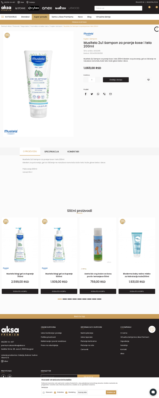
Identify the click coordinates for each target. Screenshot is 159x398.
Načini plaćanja (87, 333)
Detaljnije (44, 387)
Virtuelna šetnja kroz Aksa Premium (134, 337)
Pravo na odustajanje (49, 345)
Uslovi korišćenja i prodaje (51, 333)
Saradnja (124, 345)
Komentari (73, 151)
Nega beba (25, 26)
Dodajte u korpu (20, 291)
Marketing (72, 392)
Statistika (60, 392)
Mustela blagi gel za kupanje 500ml (59, 275)
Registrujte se (152, 2)
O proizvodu (30, 151)
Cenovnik (84, 349)
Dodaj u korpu (116, 79)
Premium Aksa (6, 26)
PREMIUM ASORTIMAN (79, 22)
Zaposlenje (124, 341)
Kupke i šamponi (56, 26)
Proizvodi (16, 26)
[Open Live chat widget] (153, 392)
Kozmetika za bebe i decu (40, 26)
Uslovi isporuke (87, 337)
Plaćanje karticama (89, 341)
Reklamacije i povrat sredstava (53, 341)
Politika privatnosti (48, 337)
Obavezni (49, 392)
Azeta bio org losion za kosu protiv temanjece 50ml (98, 275)
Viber (6, 361)
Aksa (122, 353)
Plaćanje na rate (87, 345)
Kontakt (123, 349)
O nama (123, 333)
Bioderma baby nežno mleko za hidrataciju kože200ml (137, 275)
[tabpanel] (20, 255)
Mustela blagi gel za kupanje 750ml (20, 275)
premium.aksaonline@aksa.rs (13, 345)
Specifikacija (51, 151)
